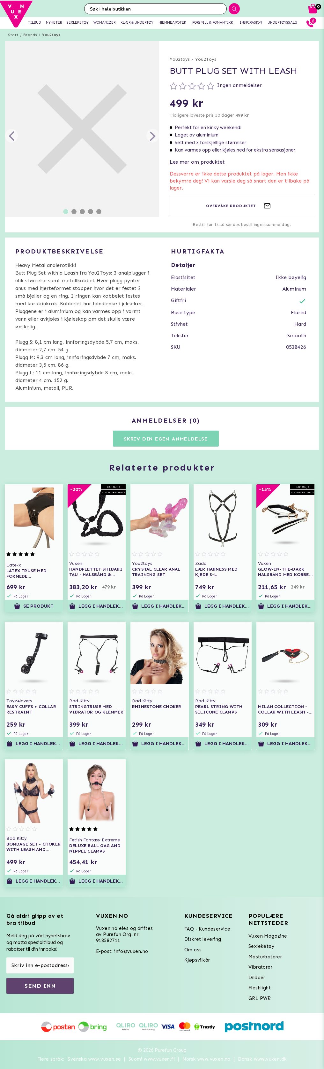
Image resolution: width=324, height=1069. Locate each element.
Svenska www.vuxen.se (94, 1059)
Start (13, 35)
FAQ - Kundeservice (207, 929)
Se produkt (34, 606)
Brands (30, 35)
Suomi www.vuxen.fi (152, 1059)
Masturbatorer (265, 957)
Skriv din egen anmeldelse (166, 439)
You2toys (51, 35)
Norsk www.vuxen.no (206, 1059)
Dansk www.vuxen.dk (262, 1059)
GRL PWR (259, 998)
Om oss (193, 950)
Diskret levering (202, 939)
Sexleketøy (261, 946)
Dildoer (256, 977)
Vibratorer (260, 967)
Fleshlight (259, 988)
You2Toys (205, 59)
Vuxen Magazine (267, 936)
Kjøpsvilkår (197, 960)
